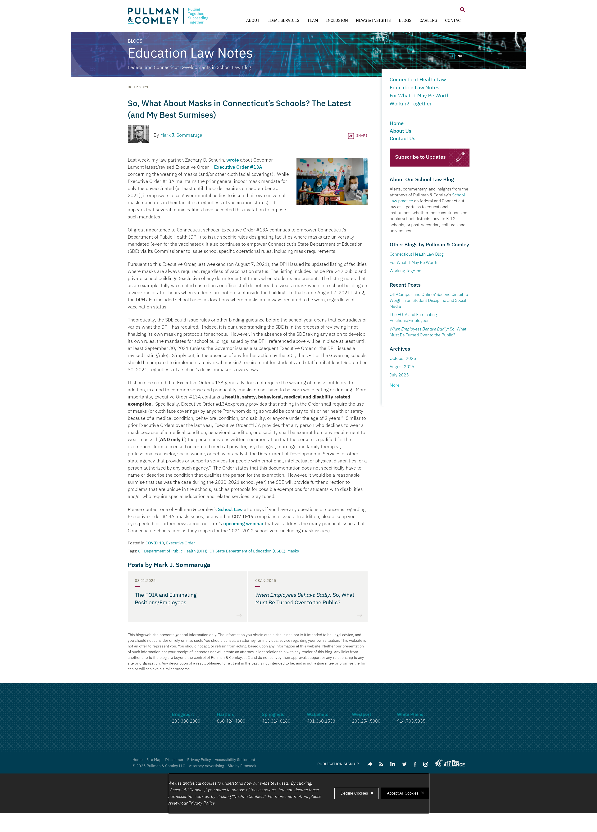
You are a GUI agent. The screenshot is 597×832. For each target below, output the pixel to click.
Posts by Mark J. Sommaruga (169, 565)
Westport (361, 714)
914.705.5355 (411, 721)
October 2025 (403, 359)
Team (312, 21)
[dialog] (298, 793)
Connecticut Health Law (418, 79)
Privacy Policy (199, 760)
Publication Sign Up (338, 764)
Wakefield (317, 714)
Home (397, 123)
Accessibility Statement (235, 760)
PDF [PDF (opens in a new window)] (459, 56)
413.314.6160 (276, 721)
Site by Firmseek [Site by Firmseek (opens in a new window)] (242, 766)
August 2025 (402, 367)
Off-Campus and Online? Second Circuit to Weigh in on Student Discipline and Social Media (429, 301)
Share (358, 135)
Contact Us (402, 138)
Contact (454, 21)
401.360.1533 (321, 721)
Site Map (153, 760)
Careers (428, 21)
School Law (230, 509)
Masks (293, 551)
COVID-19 (155, 543)
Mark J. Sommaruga (181, 135)
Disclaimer (174, 760)
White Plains (410, 714)
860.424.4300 (231, 721)
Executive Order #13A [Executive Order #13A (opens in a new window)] (238, 167)
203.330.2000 (186, 721)
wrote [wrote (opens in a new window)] (232, 160)
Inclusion (337, 21)
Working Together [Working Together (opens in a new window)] (406, 271)
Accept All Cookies (403, 793)
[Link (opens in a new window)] (392, 764)
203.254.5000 (366, 721)
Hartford (226, 714)
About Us (400, 131)
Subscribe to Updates (420, 157)
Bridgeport (183, 714)
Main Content (281, 6)
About (253, 21)
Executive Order (180, 543)
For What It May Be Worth (420, 96)
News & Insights (373, 21)
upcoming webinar (243, 523)
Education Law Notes (416, 87)
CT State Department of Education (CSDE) (247, 551)
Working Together (411, 104)
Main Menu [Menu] (283, 6)
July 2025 (399, 375)
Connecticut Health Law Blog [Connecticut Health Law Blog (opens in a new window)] (417, 254)
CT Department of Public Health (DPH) (172, 551)
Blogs (405, 21)
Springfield (273, 714)
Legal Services (283, 21)
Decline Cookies (354, 793)
